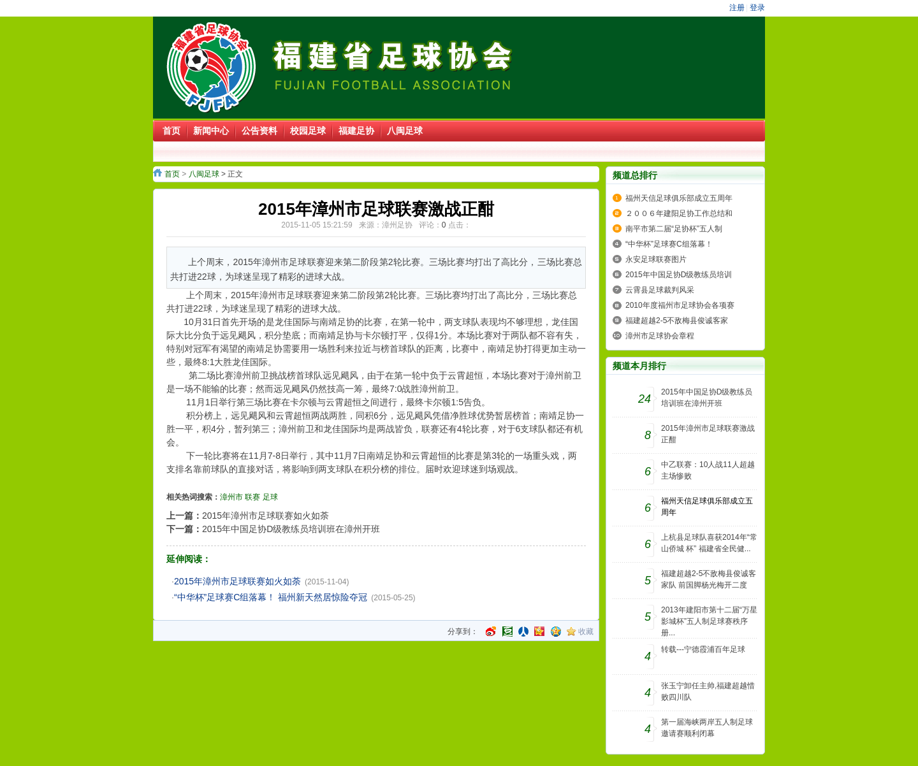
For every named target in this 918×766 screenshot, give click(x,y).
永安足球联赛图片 (656, 259)
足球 (270, 497)
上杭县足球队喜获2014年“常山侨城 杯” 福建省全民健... (709, 543)
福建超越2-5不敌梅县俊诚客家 (676, 320)
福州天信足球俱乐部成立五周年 (678, 198)
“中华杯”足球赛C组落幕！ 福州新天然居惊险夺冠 (270, 597)
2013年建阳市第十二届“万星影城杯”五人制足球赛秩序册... (709, 621)
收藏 (586, 631)
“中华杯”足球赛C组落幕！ (669, 244)
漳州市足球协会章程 (659, 335)
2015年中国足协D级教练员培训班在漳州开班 (291, 529)
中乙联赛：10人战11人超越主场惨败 (708, 470)
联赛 (252, 497)
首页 (172, 174)
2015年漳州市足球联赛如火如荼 (265, 515)
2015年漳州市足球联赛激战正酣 (708, 434)
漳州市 (231, 497)
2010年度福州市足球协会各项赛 (679, 305)
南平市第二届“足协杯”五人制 (673, 228)
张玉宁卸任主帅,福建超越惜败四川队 (708, 691)
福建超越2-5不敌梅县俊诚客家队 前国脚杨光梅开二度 (708, 579)
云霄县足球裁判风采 (659, 289)
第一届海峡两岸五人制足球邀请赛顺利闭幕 (707, 728)
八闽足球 (204, 174)
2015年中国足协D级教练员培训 (678, 274)
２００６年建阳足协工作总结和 (678, 213)
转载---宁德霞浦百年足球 (703, 649)
